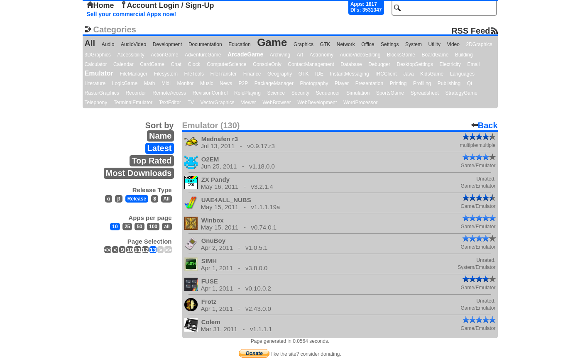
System (413, 44)
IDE (319, 74)
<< (108, 249)
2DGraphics (479, 44)
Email (473, 64)
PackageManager (274, 83)
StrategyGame (461, 93)
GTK (325, 44)
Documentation (205, 44)
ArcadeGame (245, 54)
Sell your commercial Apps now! (131, 14)
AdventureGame (203, 55)
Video (453, 44)
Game (272, 42)
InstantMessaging (349, 74)
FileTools (194, 74)
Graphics (303, 44)
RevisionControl (210, 93)
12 (145, 249)
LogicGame (124, 83)
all (166, 227)
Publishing (449, 83)
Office (367, 44)
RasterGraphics (102, 93)
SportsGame (390, 93)
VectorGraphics (218, 102)
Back (484, 125)
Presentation (369, 83)
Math (149, 83)
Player (342, 83)
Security (300, 93)
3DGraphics (98, 55)
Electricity (449, 64)
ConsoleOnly (267, 64)
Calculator (96, 64)
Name (160, 135)
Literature (95, 83)
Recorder (135, 93)
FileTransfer (223, 74)
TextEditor (170, 102)
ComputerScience (226, 64)
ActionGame (164, 55)
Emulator (99, 73)
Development (167, 44)
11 (137, 249)
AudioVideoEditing (360, 55)
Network (346, 44)
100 (153, 227)
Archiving (280, 55)
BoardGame (435, 55)
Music (206, 83)
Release (136, 199)
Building (464, 55)
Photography (314, 83)
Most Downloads (139, 173)
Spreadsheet (425, 93)
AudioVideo (133, 44)
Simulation (358, 93)
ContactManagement (311, 64)
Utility (434, 44)
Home (100, 5)
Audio (108, 44)
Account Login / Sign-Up (167, 5)
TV (191, 102)
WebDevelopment (317, 102)
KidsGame (431, 74)
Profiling (422, 83)
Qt (469, 83)
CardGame (152, 64)
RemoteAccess (169, 93)
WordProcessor (360, 102)
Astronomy (321, 55)
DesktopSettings (415, 64)
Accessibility (130, 55)
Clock (194, 64)
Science (276, 93)
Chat (176, 64)
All (90, 43)
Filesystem (166, 74)
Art (300, 55)
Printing (398, 83)
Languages (462, 74)
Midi (166, 83)
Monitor (185, 83)
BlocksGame (401, 55)
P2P (243, 83)
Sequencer (328, 93)
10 (114, 227)
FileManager (133, 74)
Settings (390, 44)
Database (351, 64)
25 (127, 227)
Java (408, 74)
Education (239, 44)
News (226, 83)
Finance (252, 74)
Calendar (123, 64)
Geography (279, 74)
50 (139, 227)
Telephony (96, 102)
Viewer (248, 102)
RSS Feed (470, 30)
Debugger (379, 64)
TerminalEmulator (133, 102)
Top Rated (151, 160)
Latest (159, 148)
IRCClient (385, 74)
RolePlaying (247, 93)
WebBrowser (276, 102)
